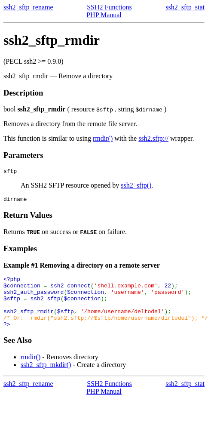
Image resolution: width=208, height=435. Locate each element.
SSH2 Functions (109, 7)
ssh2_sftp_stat (185, 7)
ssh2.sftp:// (153, 138)
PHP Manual (104, 15)
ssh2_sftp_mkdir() (46, 377)
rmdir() (103, 138)
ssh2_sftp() (136, 186)
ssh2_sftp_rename (28, 7)
